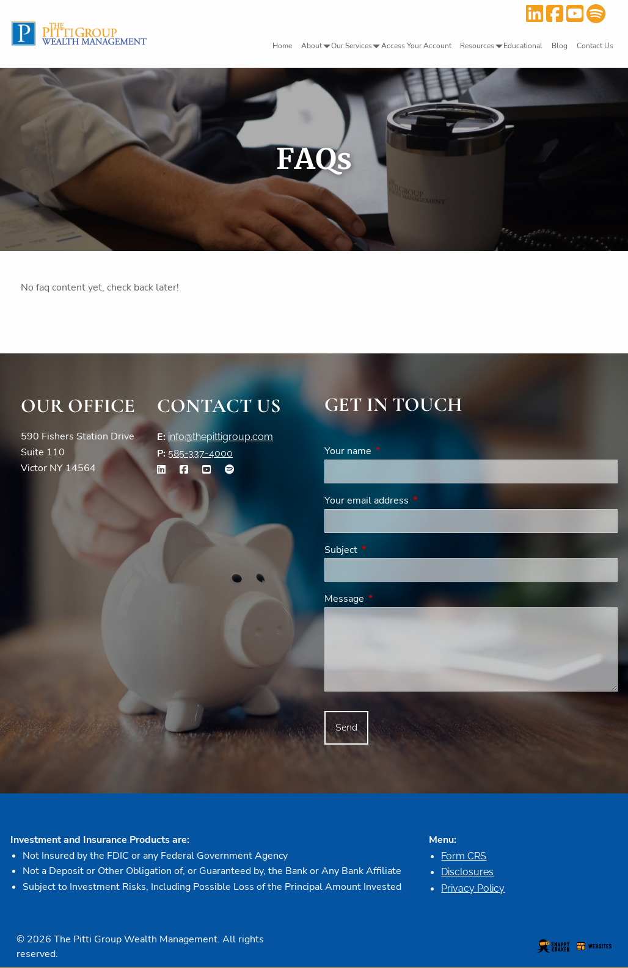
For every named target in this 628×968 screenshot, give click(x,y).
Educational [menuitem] (522, 46)
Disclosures (467, 872)
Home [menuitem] (282, 46)
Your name (395, 451)
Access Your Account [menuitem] (416, 46)
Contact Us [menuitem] (595, 46)
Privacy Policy (473, 888)
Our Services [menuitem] (351, 46)
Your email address (414, 500)
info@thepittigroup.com (220, 436)
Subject (388, 550)
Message (391, 598)
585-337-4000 (200, 453)
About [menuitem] (311, 46)
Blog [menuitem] (560, 46)
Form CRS (463, 856)
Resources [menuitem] (477, 46)
